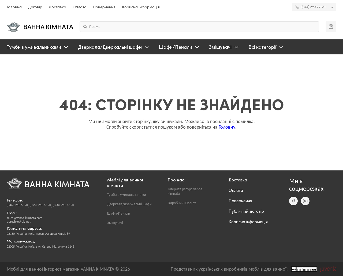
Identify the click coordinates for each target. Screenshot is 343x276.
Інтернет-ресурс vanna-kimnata (185, 191)
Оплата (80, 6)
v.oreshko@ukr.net (19, 221)
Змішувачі (115, 223)
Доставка (57, 6)
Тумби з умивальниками (126, 194)
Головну (227, 127)
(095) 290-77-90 (40, 205)
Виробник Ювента (182, 203)
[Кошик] (331, 26)
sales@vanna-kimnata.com (24, 218)
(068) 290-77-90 (63, 205)
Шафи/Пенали (118, 213)
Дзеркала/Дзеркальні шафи (129, 204)
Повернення (104, 6)
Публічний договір (246, 211)
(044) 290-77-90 (17, 205)
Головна (14, 6)
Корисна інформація (141, 6)
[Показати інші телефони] (333, 7)
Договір (35, 6)
